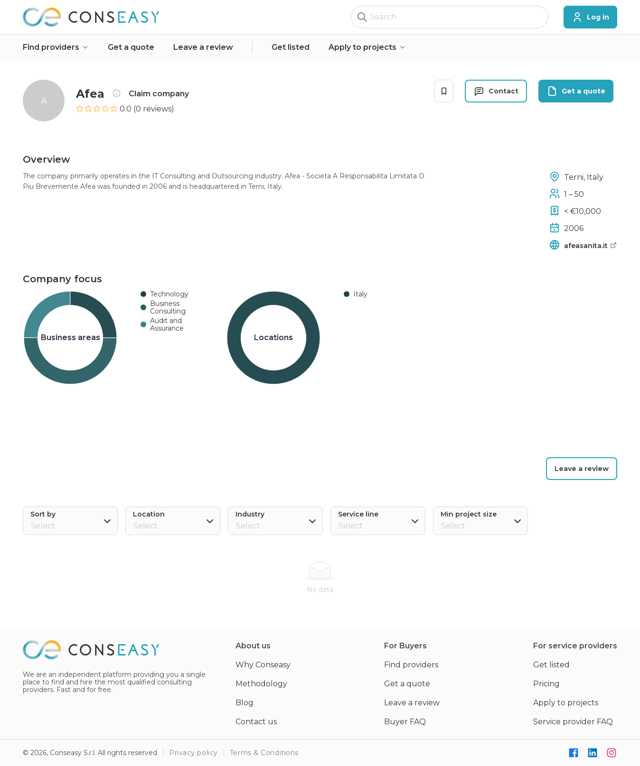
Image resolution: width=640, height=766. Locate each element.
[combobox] (174, 526)
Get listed (291, 47)
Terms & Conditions (264, 753)
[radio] (80, 109)
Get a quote (131, 47)
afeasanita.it (590, 245)
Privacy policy (193, 753)
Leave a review (203, 47)
